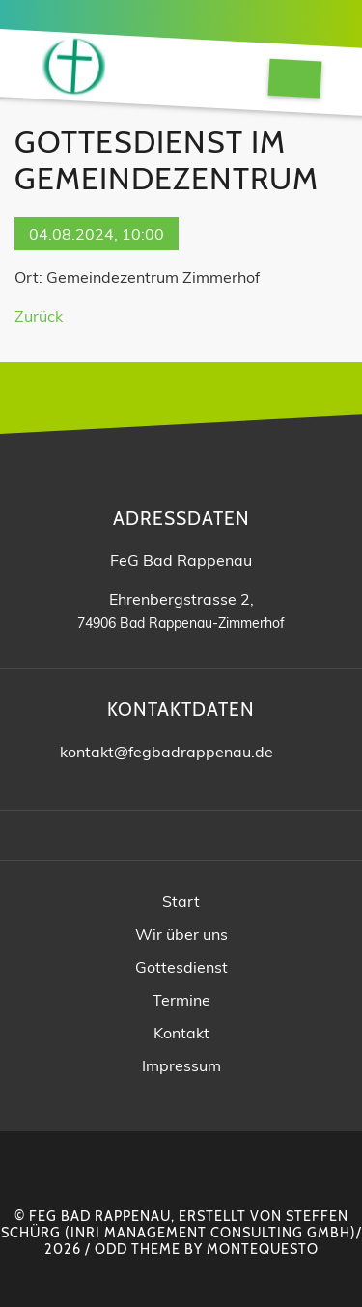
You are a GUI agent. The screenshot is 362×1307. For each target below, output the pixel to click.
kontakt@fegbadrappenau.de (166, 751)
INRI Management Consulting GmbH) (213, 1232)
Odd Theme (138, 1249)
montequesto (263, 1249)
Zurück (38, 316)
